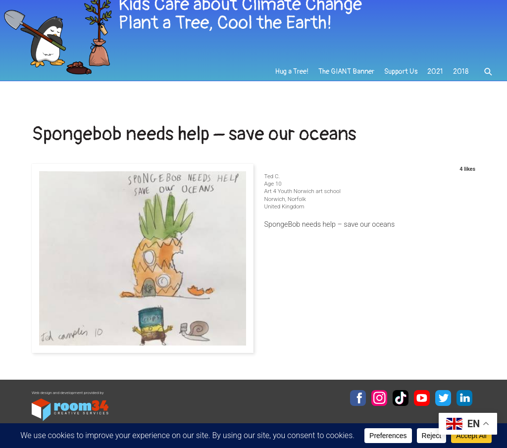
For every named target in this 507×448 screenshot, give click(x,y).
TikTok (400, 398)
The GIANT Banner (347, 80)
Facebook (358, 398)
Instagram (379, 398)
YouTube (422, 398)
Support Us (401, 80)
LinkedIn (464, 398)
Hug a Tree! (292, 80)
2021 (435, 80)
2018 (460, 80)
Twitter (443, 398)
